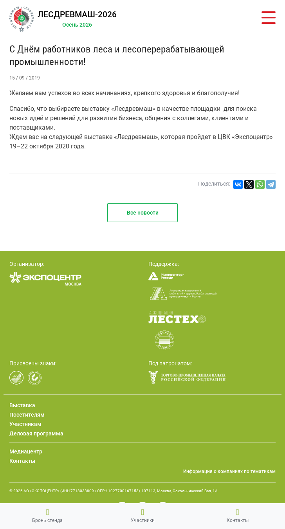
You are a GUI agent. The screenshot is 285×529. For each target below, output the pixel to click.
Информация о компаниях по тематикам (229, 471)
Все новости (143, 212)
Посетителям (27, 415)
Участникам (25, 424)
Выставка (22, 405)
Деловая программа (36, 433)
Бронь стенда (47, 515)
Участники (143, 515)
